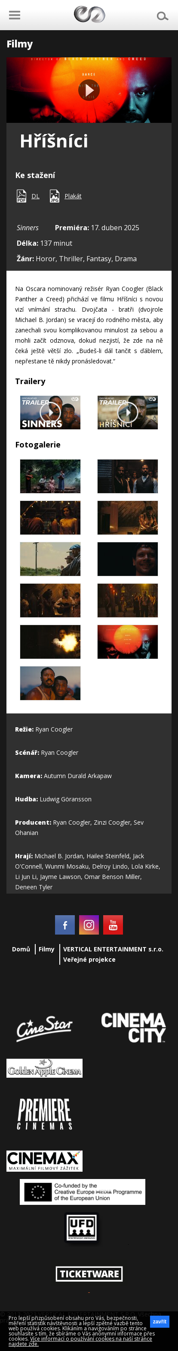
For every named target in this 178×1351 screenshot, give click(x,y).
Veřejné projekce (89, 959)
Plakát (73, 196)
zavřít (159, 1322)
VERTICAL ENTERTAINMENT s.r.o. (113, 949)
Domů (21, 949)
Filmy (47, 949)
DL (35, 196)
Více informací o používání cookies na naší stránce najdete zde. (80, 1341)
